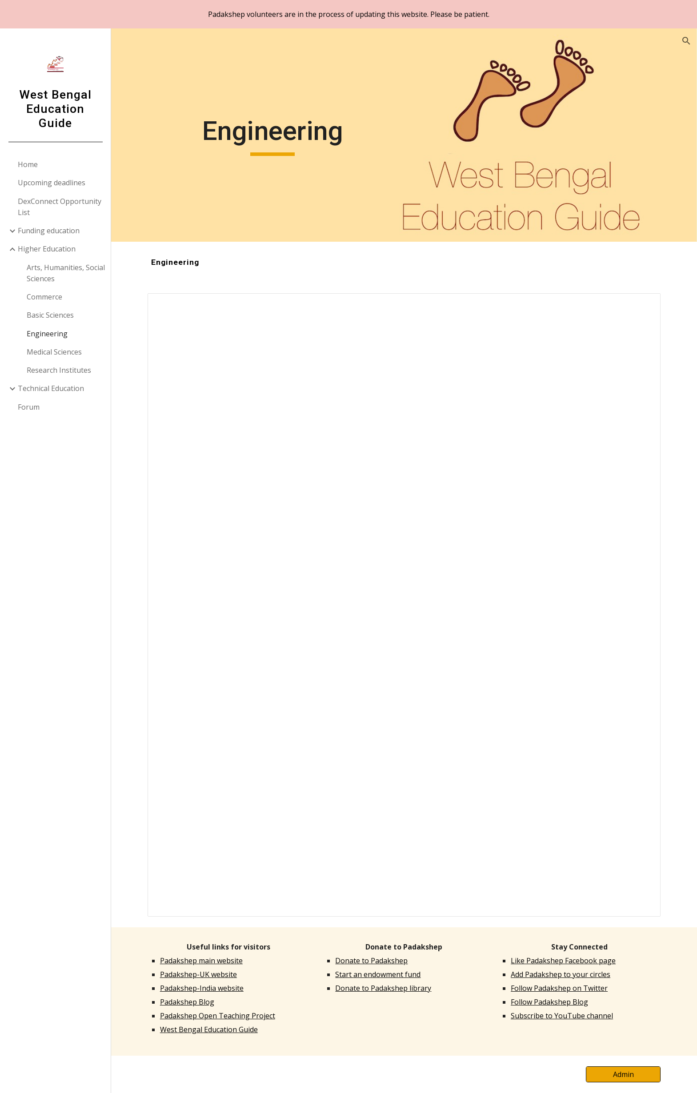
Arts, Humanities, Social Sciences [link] (66, 273)
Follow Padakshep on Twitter (559, 988)
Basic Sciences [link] (50, 315)
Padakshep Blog (187, 1002)
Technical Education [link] (51, 388)
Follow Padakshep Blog (549, 1002)
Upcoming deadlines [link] (51, 182)
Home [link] (28, 164)
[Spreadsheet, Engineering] (404, 605)
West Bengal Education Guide (209, 1029)
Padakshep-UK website (198, 974)
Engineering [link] (47, 334)
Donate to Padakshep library (383, 988)
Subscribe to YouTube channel (562, 1016)
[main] (272, 135)
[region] (348, 14)
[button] (686, 41)
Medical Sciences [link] (54, 352)
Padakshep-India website (202, 988)
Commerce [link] (44, 297)
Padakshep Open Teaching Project (217, 1016)
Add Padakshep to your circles (560, 974)
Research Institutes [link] (59, 370)
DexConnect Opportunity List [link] (59, 206)
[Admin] (623, 1074)
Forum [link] (29, 407)
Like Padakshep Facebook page (563, 960)
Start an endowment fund (378, 974)
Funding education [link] (49, 230)
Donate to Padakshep (371, 960)
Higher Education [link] (47, 249)
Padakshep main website (201, 960)
